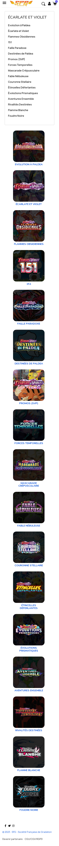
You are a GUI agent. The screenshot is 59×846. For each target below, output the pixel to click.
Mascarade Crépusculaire (23, 70)
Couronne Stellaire (19, 82)
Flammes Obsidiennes (21, 36)
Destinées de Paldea (20, 53)
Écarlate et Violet (27, 17)
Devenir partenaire (12, 839)
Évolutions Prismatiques (23, 93)
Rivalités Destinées (20, 104)
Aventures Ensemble (21, 99)
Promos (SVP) (16, 59)
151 (10, 42)
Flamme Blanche (18, 110)
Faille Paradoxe (17, 48)
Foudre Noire (16, 115)
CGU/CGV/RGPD (34, 839)
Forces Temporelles (20, 65)
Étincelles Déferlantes (22, 87)
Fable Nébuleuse (18, 76)
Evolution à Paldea (19, 25)
